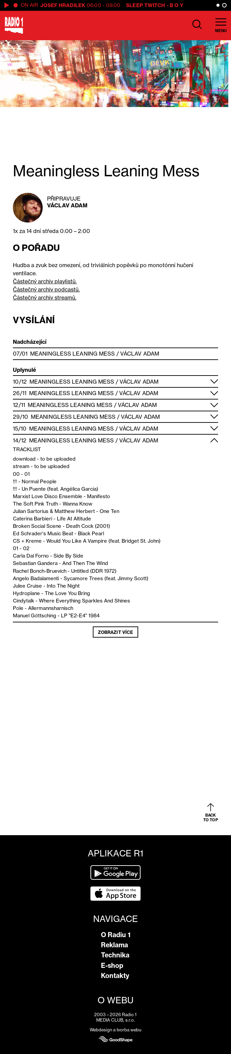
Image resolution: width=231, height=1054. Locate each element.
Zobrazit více (115, 632)
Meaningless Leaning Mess (72, 353)
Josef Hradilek (62, 5)
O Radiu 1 (115, 935)
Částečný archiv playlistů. (45, 281)
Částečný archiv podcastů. (46, 289)
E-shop (112, 965)
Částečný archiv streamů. (44, 297)
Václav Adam (67, 205)
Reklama (114, 945)
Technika (115, 955)
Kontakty (115, 976)
